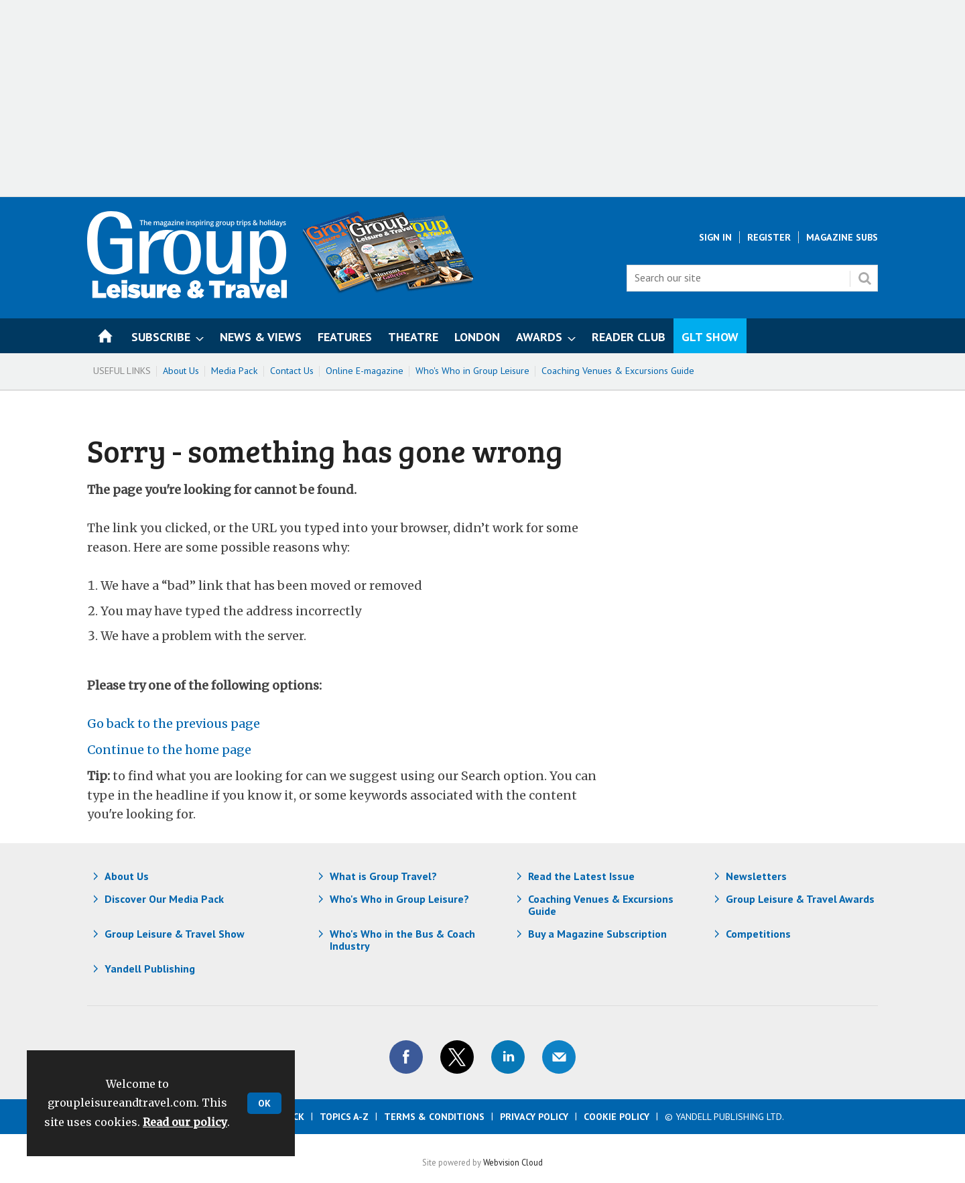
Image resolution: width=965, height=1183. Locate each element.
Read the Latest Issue (581, 876)
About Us (181, 371)
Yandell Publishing (150, 968)
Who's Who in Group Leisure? (399, 899)
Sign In (715, 237)
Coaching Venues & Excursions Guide (617, 371)
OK (264, 1103)
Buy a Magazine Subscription (597, 933)
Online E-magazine (364, 371)
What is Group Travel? (383, 876)
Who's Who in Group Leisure (472, 371)
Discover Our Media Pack (164, 899)
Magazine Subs (842, 237)
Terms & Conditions (434, 1117)
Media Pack (234, 371)
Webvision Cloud (513, 1162)
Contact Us (292, 371)
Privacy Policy (534, 1117)
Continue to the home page (169, 749)
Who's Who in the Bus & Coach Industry (402, 939)
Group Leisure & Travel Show (175, 933)
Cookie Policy (616, 1117)
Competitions (758, 933)
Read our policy (185, 1122)
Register (769, 237)
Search (864, 278)
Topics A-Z (344, 1117)
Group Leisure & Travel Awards (800, 899)
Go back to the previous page (173, 723)
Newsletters (756, 876)
